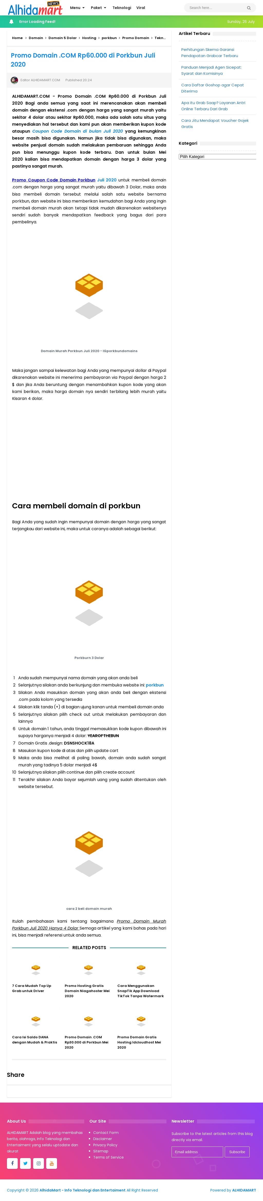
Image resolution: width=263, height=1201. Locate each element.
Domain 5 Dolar (63, 37)
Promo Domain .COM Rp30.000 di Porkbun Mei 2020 (86, 1047)
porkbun (109, 37)
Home (17, 37)
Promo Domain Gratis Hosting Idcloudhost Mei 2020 (139, 1047)
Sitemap (100, 1151)
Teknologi (164, 37)
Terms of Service (108, 1157)
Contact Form (106, 1132)
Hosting (89, 37)
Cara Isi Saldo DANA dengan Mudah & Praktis (34, 1044)
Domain (36, 37)
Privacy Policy (105, 1145)
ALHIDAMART (244, 1190)
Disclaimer (102, 1138)
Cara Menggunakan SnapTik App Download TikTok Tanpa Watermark (140, 995)
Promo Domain (135, 37)
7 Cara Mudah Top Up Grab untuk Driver (31, 993)
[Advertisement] (217, 202)
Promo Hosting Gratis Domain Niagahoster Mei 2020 (87, 995)
